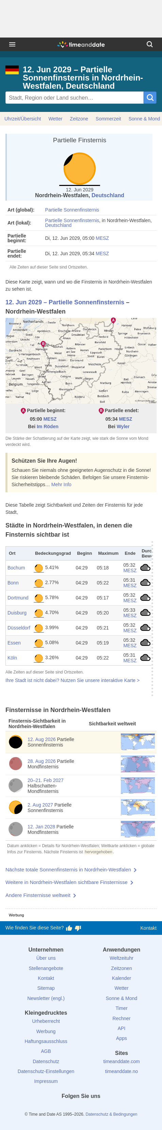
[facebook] (58, 1108)
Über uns (46, 958)
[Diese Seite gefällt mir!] (69, 928)
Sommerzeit (108, 118)
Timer (121, 1008)
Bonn (13, 582)
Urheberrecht (46, 1021)
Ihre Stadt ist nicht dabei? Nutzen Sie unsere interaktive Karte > (72, 680)
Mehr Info (61, 484)
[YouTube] (104, 1108)
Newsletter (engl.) (46, 998)
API (122, 1028)
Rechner (122, 1018)
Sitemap (45, 988)
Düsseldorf (18, 628)
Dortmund (17, 597)
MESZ (102, 238)
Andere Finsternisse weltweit (37, 895)
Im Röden (48, 426)
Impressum (46, 1081)
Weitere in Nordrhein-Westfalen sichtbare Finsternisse (66, 882)
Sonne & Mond (121, 998)
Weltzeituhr (121, 958)
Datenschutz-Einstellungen (46, 1071)
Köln (12, 658)
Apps (121, 1038)
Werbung (46, 1031)
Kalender (121, 978)
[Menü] (12, 44)
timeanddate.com (121, 1061)
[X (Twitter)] (69, 1108)
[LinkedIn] (81, 1108)
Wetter (55, 118)
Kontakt (149, 928)
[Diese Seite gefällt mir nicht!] (78, 928)
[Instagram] (92, 1108)
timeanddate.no (121, 1071)
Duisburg (17, 612)
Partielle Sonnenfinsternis (72, 210)
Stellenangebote (46, 968)
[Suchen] (150, 44)
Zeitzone (79, 118)
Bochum (16, 567)
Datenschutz (46, 1061)
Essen (14, 643)
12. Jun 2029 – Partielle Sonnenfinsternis (64, 302)
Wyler (123, 426)
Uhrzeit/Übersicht (22, 118)
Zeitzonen (121, 968)
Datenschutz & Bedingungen (111, 1114)
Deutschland (108, 195)
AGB (46, 1051)
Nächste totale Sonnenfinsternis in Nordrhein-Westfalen (68, 869)
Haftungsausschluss (46, 1041)
